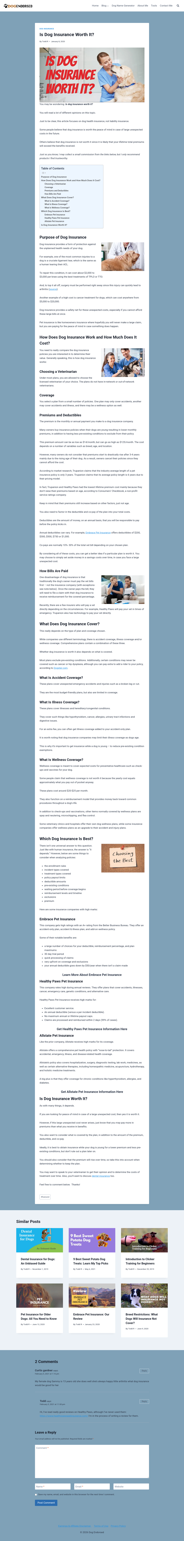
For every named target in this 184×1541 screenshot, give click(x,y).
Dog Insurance (47, 29)
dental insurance (101, 1176)
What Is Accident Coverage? (57, 201)
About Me (143, 5)
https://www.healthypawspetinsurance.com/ (64, 1415)
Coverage (49, 187)
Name (40, 1486)
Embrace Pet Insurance (55, 215)
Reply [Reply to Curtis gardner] (144, 1371)
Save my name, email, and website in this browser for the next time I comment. (76, 1494)
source (53, 289)
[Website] (131, 1486)
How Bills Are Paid (53, 194)
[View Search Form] (178, 5)
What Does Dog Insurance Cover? (57, 197)
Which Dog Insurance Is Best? (55, 211)
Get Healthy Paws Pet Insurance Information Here (92, 1029)
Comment (42, 1447)
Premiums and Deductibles (56, 190)
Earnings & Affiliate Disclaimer (74, 1526)
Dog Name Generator (123, 5)
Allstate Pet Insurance (54, 221)
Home (95, 5)
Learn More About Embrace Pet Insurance (92, 975)
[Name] (53, 1486)
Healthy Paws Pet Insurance (57, 218)
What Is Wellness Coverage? (57, 208)
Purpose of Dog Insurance (54, 177)
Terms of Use (101, 1526)
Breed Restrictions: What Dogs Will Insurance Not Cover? (142, 1319)
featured (45, 1197)
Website (119, 1486)
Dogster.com (61, 668)
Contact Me (166, 5)
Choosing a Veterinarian (55, 184)
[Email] (92, 1486)
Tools (154, 5)
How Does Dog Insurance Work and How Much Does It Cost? (70, 180)
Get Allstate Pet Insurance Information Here (92, 1092)
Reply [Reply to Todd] (144, 1401)
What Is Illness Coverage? (56, 204)
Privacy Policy (118, 1526)
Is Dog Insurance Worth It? (54, 225)
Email (79, 1486)
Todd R (45, 41)
